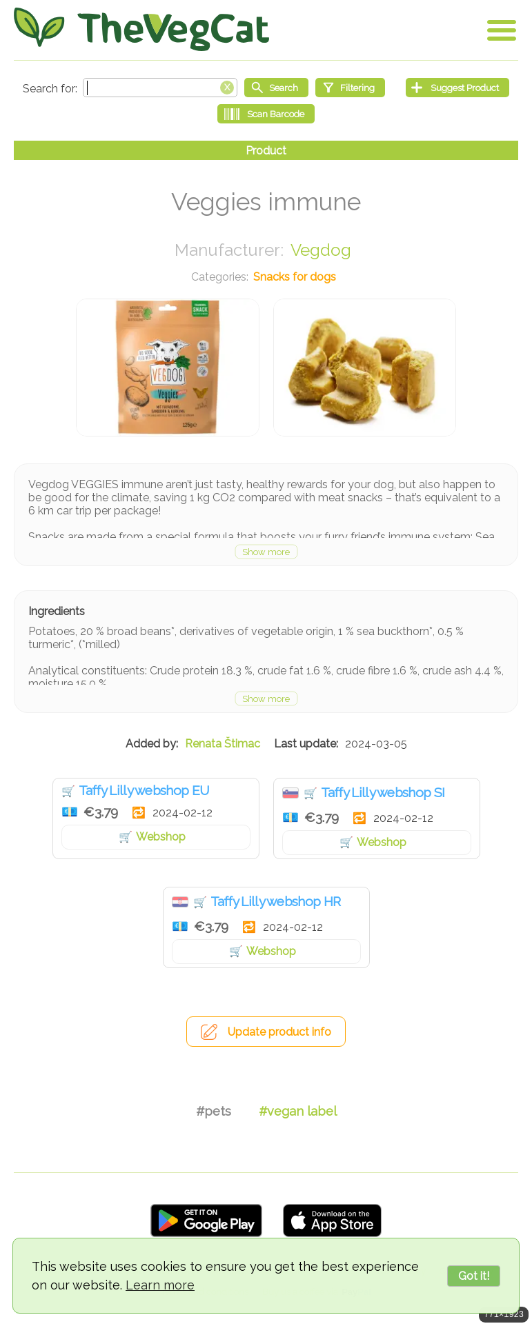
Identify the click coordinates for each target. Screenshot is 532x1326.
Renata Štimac (222, 743)
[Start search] (276, 87)
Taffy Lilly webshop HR (275, 901)
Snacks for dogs (294, 276)
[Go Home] (141, 29)
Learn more (160, 1285)
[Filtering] (350, 87)
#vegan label (298, 1111)
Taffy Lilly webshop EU (144, 790)
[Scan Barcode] (266, 113)
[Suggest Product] (457, 87)
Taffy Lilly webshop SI (383, 792)
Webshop (161, 836)
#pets (213, 1111)
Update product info (279, 1031)
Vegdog (320, 250)
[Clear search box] (227, 86)
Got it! (473, 1276)
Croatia (180, 901)
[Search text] (160, 87)
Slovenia (290, 792)
